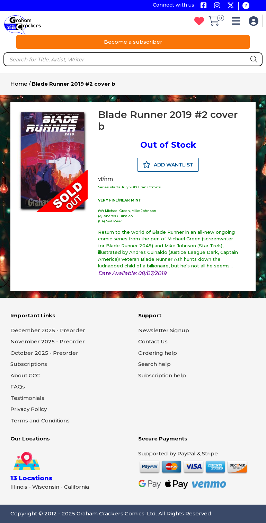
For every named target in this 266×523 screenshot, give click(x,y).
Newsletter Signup (163, 330)
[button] (238, 22)
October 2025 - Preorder (44, 353)
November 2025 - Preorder (47, 341)
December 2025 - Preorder (47, 330)
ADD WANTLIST (168, 164)
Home (18, 83)
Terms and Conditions (40, 420)
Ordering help (157, 353)
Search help (154, 364)
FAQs (17, 386)
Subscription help (162, 375)
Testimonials (27, 398)
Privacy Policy (28, 409)
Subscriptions (28, 364)
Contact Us (153, 341)
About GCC (25, 375)
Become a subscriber (133, 41)
